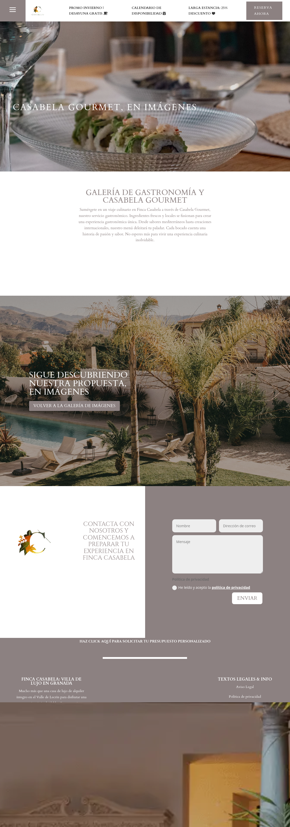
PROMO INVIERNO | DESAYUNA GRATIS (86, 11)
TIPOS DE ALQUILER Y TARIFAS (82, 812)
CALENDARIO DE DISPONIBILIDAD (147, 11)
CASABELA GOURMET (70, 757)
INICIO (47, 723)
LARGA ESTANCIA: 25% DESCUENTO (208, 11)
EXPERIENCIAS (58, 768)
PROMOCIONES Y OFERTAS (77, 779)
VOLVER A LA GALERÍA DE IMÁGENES (74, 406)
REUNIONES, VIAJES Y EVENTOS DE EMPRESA (200, 779)
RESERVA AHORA (263, 10)
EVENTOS (51, 801)
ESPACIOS (51, 745)
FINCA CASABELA (63, 734)
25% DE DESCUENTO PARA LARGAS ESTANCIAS (201, 815)
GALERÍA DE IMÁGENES (72, 790)
